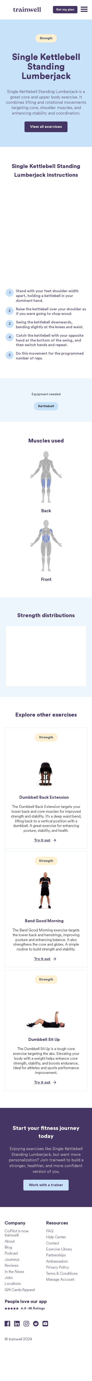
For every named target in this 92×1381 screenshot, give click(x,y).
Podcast (11, 1253)
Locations (13, 1283)
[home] (27, 9)
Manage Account (60, 1279)
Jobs (9, 1277)
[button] (83, 9)
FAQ (49, 1230)
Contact (52, 1243)
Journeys (12, 1259)
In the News (14, 1271)
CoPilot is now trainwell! (17, 1233)
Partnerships (56, 1254)
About (10, 1241)
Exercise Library (59, 1249)
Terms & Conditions (62, 1273)
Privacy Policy (57, 1267)
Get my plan (65, 9)
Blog (8, 1247)
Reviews (11, 1265)
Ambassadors (57, 1261)
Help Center (56, 1236)
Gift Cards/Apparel (20, 1289)
